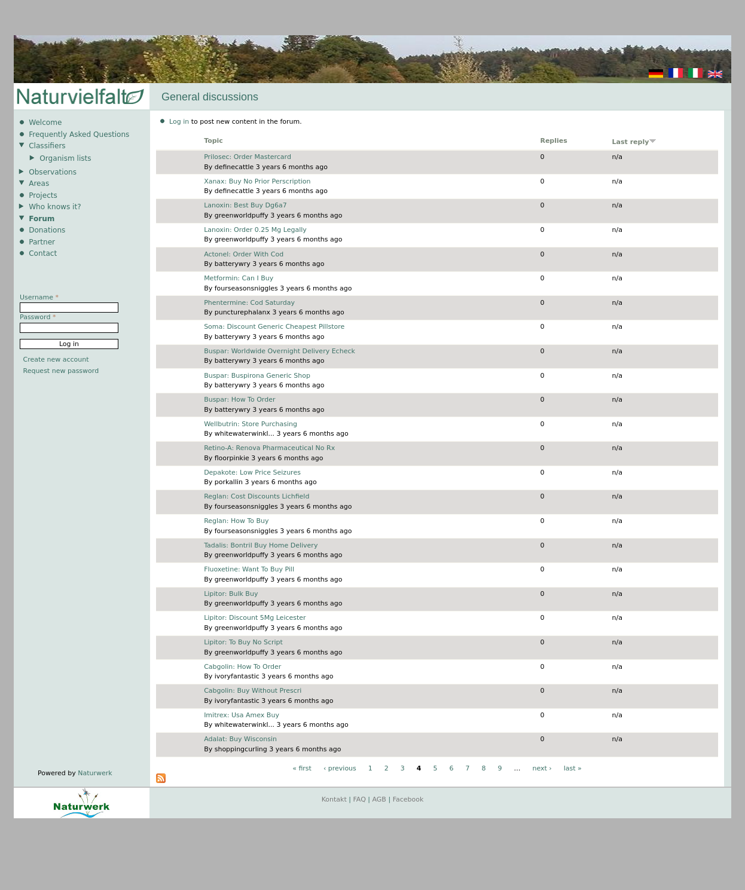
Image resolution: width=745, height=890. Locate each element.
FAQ (359, 799)
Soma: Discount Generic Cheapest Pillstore (274, 327)
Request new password (61, 371)
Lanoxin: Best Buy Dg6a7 (245, 205)
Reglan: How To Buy (236, 521)
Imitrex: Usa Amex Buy (241, 715)
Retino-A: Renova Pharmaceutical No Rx (269, 448)
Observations (53, 172)
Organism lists (65, 158)
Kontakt (334, 799)
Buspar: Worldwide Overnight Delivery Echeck (279, 351)
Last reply (634, 142)
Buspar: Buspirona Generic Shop (257, 376)
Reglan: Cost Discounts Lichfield (256, 496)
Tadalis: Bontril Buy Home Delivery (260, 545)
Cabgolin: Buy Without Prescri (252, 691)
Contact (43, 253)
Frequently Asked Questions (79, 134)
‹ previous (339, 768)
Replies (553, 141)
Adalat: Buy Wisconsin (240, 739)
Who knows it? (55, 207)
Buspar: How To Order (239, 399)
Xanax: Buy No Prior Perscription (257, 181)
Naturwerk (95, 773)
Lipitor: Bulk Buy (231, 594)
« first (302, 768)
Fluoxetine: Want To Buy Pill (249, 569)
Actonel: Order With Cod (243, 254)
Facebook (408, 799)
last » (573, 768)
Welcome (45, 122)
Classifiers (47, 146)
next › (541, 768)
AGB (379, 799)
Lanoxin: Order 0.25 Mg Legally (255, 230)
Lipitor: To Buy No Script (243, 642)
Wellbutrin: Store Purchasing (250, 424)
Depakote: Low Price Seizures (252, 472)
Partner (42, 242)
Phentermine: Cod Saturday (249, 303)
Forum (41, 219)
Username (39, 297)
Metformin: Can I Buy (238, 278)
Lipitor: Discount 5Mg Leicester (255, 618)
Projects (43, 195)
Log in (179, 122)
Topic (213, 141)
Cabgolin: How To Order (242, 667)
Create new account (56, 359)
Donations (47, 230)
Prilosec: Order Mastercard (247, 157)
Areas (39, 183)
